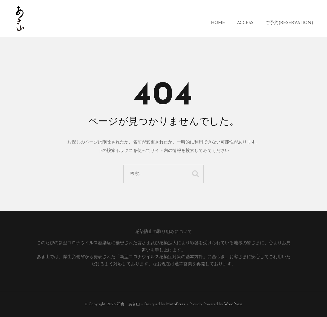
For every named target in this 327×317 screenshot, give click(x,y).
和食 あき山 (128, 304)
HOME (218, 23)
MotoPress (175, 304)
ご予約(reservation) (289, 23)
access (245, 23)
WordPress (233, 304)
